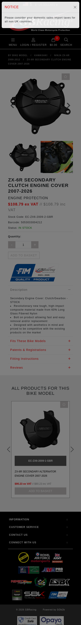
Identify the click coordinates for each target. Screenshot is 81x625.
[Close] (75, 7)
